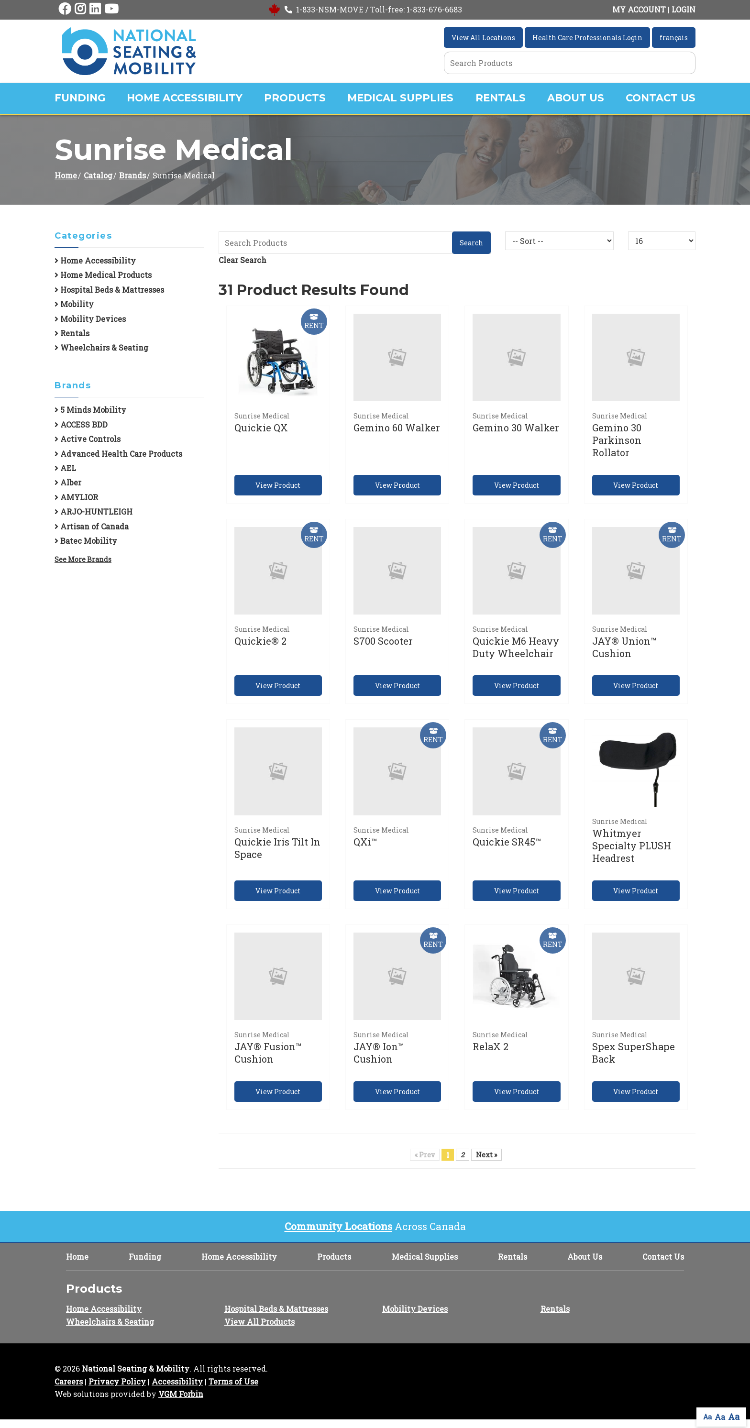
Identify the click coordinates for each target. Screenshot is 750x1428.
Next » (486, 1154)
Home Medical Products (103, 275)
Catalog (98, 175)
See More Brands (83, 559)
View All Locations (483, 37)
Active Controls (88, 439)
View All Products (259, 1322)
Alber (68, 482)
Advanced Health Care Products (118, 454)
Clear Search (242, 260)
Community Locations (338, 1226)
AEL (65, 468)
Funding (80, 98)
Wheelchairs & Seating (101, 347)
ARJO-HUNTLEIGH (93, 511)
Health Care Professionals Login (587, 37)
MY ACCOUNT (639, 9)
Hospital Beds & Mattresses (109, 290)
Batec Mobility (86, 541)
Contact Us (660, 98)
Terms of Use (233, 1381)
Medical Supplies (400, 98)
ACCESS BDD (81, 424)
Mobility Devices (90, 319)
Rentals (500, 98)
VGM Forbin (180, 1394)
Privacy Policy (117, 1381)
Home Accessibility (185, 98)
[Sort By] (559, 240)
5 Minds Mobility (90, 410)
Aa (707, 1416)
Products (295, 98)
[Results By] (661, 240)
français (674, 37)
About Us (575, 98)
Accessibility (177, 1381)
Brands (132, 175)
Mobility (74, 304)
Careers (69, 1381)
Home (66, 175)
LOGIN (683, 9)
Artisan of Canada (92, 526)
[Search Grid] (569, 63)
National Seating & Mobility (135, 1368)
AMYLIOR (76, 497)
